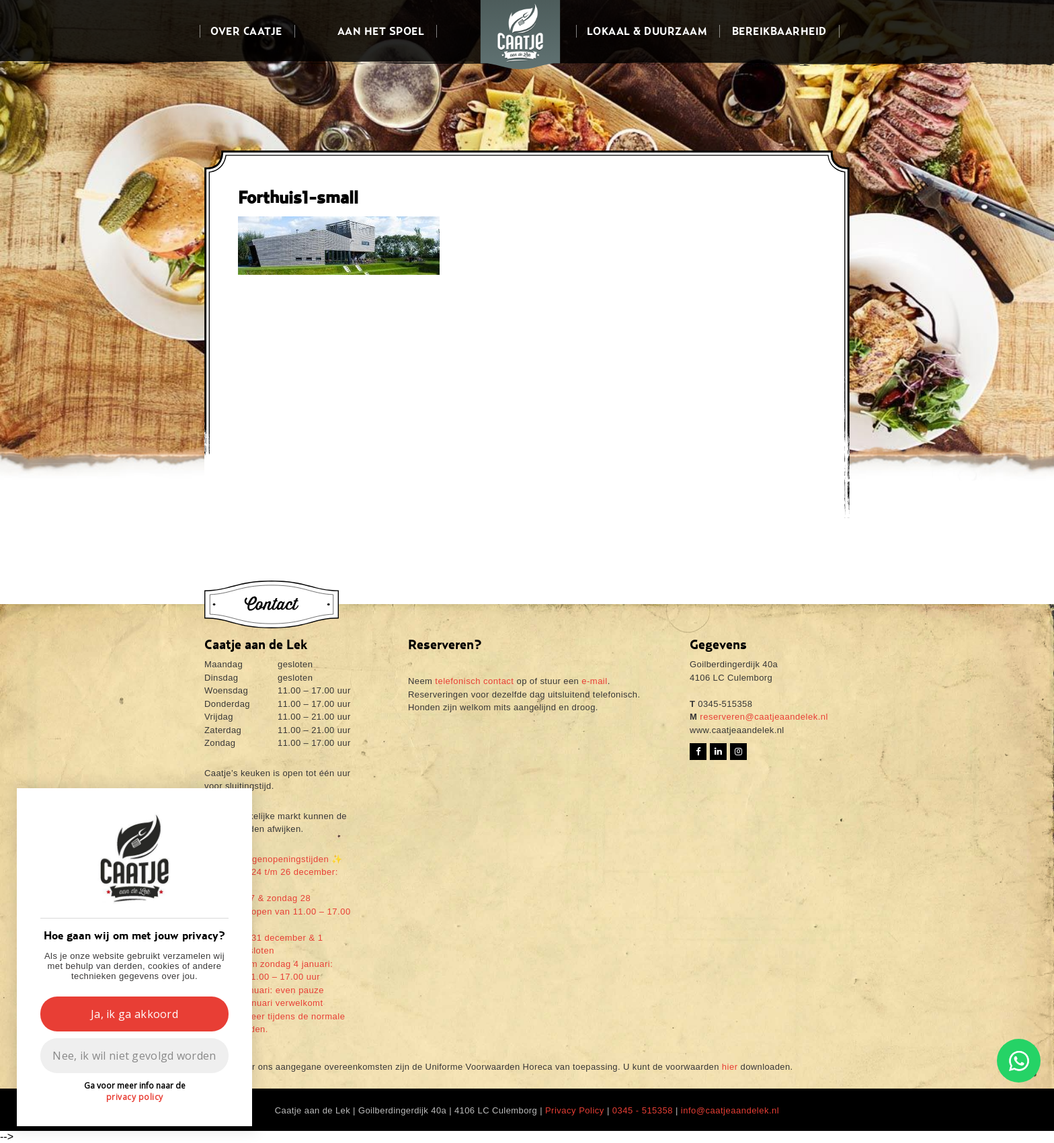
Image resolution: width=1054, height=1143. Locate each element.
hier (730, 1067)
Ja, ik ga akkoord (134, 1014)
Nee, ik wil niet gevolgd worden (134, 1055)
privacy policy (134, 1097)
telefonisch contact (474, 681)
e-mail (594, 681)
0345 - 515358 (642, 1110)
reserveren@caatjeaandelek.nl (762, 717)
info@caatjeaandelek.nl (730, 1110)
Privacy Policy (574, 1110)
